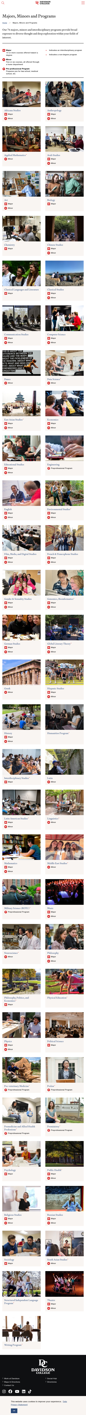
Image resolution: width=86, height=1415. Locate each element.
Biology (51, 200)
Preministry (53, 1126)
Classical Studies (55, 289)
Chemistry (9, 244)
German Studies (12, 643)
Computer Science (56, 334)
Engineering (53, 464)
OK (14, 1411)
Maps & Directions (12, 1382)
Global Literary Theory (59, 643)
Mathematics (10, 863)
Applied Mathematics (15, 155)
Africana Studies (12, 110)
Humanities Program (57, 733)
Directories (52, 1382)
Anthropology (54, 110)
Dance (7, 379)
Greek (7, 688)
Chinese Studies (55, 244)
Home (4, 23)
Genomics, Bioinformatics (60, 598)
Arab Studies (53, 155)
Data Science (53, 379)
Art (6, 200)
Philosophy (53, 952)
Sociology (9, 1259)
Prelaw (50, 1086)
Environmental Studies (58, 509)
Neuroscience (11, 952)
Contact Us (9, 1385)
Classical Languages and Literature (21, 289)
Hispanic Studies (55, 688)
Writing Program (12, 1344)
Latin (50, 778)
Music (50, 908)
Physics (8, 1041)
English (8, 509)
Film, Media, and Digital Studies (20, 554)
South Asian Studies (57, 1259)
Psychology (10, 1170)
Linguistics (52, 818)
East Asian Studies (13, 419)
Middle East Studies (57, 863)
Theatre (51, 1300)
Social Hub (52, 1378)
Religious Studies (13, 1214)
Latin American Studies (16, 818)
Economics (52, 419)
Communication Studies (16, 334)
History (8, 733)
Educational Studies (14, 464)
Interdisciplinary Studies (16, 778)
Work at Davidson (11, 1378)
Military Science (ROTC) (16, 908)
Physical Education (56, 997)
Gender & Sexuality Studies (18, 598)
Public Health (54, 1170)
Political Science (55, 1041)
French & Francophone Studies (62, 554)
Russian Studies (55, 1214)
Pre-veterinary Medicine (16, 1086)
